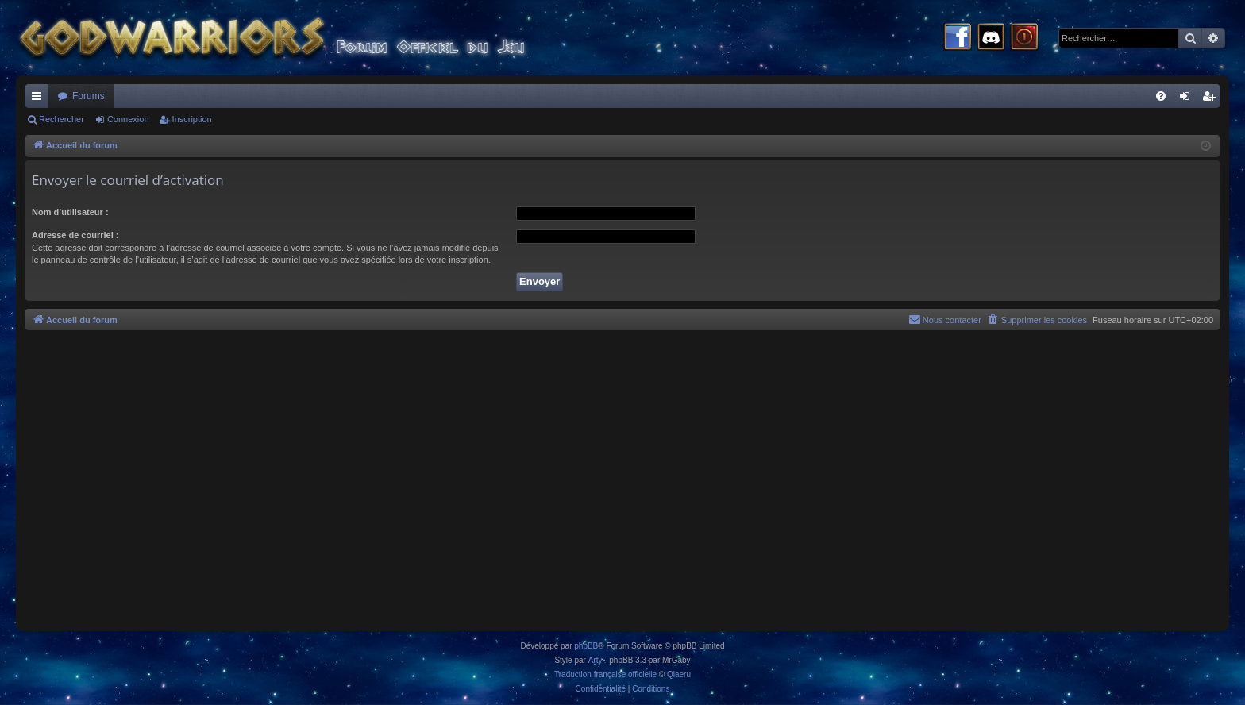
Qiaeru (679, 674)
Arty (595, 660)
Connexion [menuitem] (1188, 99)
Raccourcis (39, 99)
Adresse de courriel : (75, 235)
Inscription (192, 119)
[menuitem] (1161, 96)
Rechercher (61, 119)
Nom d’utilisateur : (70, 212)
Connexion (128, 119)
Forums (88, 96)
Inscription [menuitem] (1212, 99)
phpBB (586, 645)
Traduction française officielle (605, 674)
